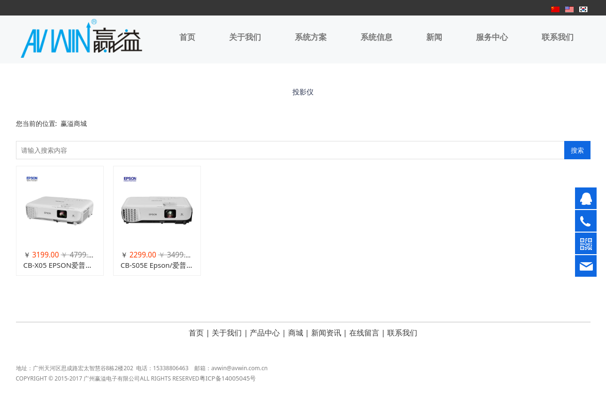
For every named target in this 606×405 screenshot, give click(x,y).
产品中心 (265, 332)
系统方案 (311, 37)
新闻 (434, 37)
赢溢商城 (74, 123)
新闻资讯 (326, 332)
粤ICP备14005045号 (227, 383)
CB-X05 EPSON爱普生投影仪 (68, 265)
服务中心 (492, 37)
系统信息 (376, 37)
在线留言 (364, 332)
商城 (295, 332)
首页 (187, 37)
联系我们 (558, 37)
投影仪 (303, 91)
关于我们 (245, 37)
